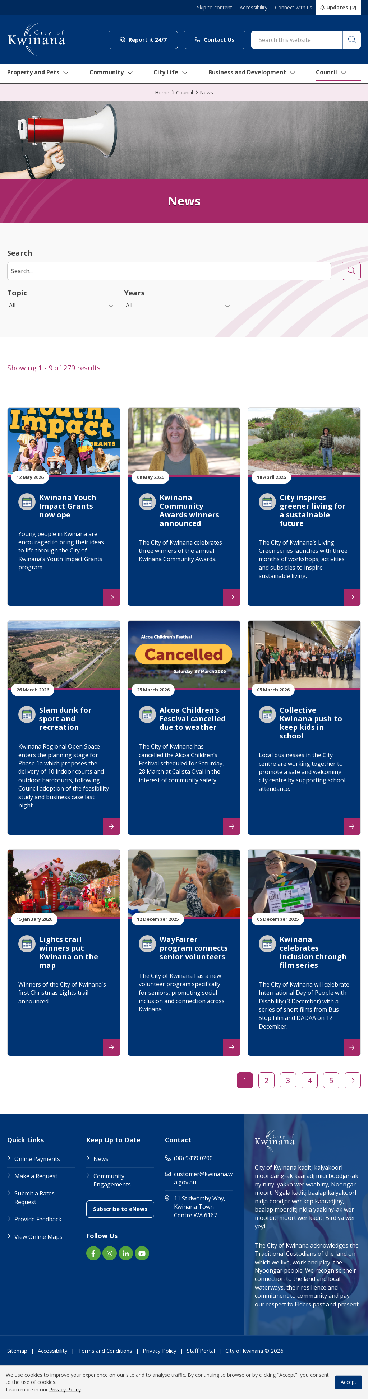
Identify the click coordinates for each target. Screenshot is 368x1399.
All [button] (12, 305)
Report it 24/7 (149, 39)
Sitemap (17, 1350)
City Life (172, 69)
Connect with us (293, 7)
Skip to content (214, 7)
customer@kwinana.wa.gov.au (199, 1178)
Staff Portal (201, 1350)
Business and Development (256, 69)
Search (19, 253)
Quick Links (25, 1140)
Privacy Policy (65, 1389)
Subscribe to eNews (123, 1208)
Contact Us (220, 39)
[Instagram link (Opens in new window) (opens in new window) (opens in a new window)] (109, 1253)
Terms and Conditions (105, 1350)
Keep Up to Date (113, 1140)
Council (339, 69)
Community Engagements (112, 1180)
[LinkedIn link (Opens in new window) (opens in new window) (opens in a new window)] (126, 1253)
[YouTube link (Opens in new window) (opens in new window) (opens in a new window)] (142, 1253)
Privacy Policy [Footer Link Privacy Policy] (159, 1350)
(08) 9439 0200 (189, 1158)
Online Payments (37, 1159)
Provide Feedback (37, 1219)
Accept (348, 1382)
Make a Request (36, 1176)
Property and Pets (36, 69)
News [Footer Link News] (101, 1159)
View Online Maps (38, 1237)
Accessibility (253, 7)
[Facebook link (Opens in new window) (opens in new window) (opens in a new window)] (93, 1253)
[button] (351, 40)
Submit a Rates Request (34, 1197)
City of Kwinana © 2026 (254, 1350)
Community (112, 69)
